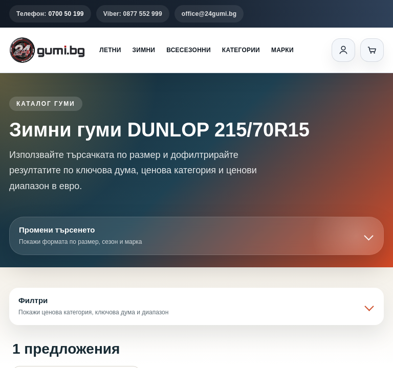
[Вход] (343, 50)
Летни (110, 50)
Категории (241, 50)
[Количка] (372, 50)
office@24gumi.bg (209, 13)
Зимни (144, 50)
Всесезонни (188, 50)
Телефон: (50, 13)
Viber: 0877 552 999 (132, 13)
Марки (282, 50)
